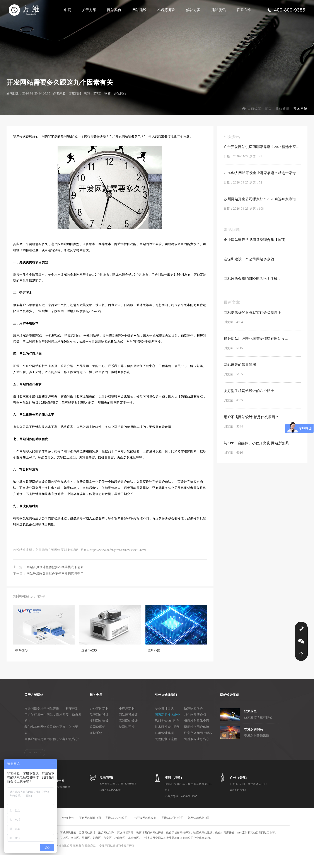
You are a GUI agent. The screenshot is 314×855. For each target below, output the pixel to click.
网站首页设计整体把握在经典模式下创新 (55, 569)
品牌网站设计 (99, 717)
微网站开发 (127, 729)
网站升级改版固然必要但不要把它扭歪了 (55, 576)
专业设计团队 (164, 711)
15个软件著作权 (195, 717)
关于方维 (89, 10)
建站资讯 (219, 10)
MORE (33, 754)
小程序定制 (127, 711)
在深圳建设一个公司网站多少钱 (249, 261)
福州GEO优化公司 (199, 820)
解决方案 (193, 10)
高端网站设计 (128, 723)
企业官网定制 (99, 711)
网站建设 (139, 10)
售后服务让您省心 (196, 741)
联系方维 (244, 10)
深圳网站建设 (99, 723)
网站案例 (114, 10)
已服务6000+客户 (167, 723)
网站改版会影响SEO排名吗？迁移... (252, 281)
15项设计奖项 (164, 735)
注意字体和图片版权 (198, 735)
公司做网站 (98, 729)
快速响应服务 (193, 711)
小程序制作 (67, 820)
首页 (268, 111)
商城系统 (96, 735)
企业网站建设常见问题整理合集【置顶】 (256, 242)
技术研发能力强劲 (167, 729)
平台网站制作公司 (90, 820)
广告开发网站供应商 (144, 820)
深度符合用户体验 (196, 729)
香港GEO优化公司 (116, 820)
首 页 (67, 10)
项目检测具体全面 (196, 723)
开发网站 (120, 96)
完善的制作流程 (166, 741)
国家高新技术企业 (167, 717)
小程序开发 (166, 10)
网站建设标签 (128, 717)
